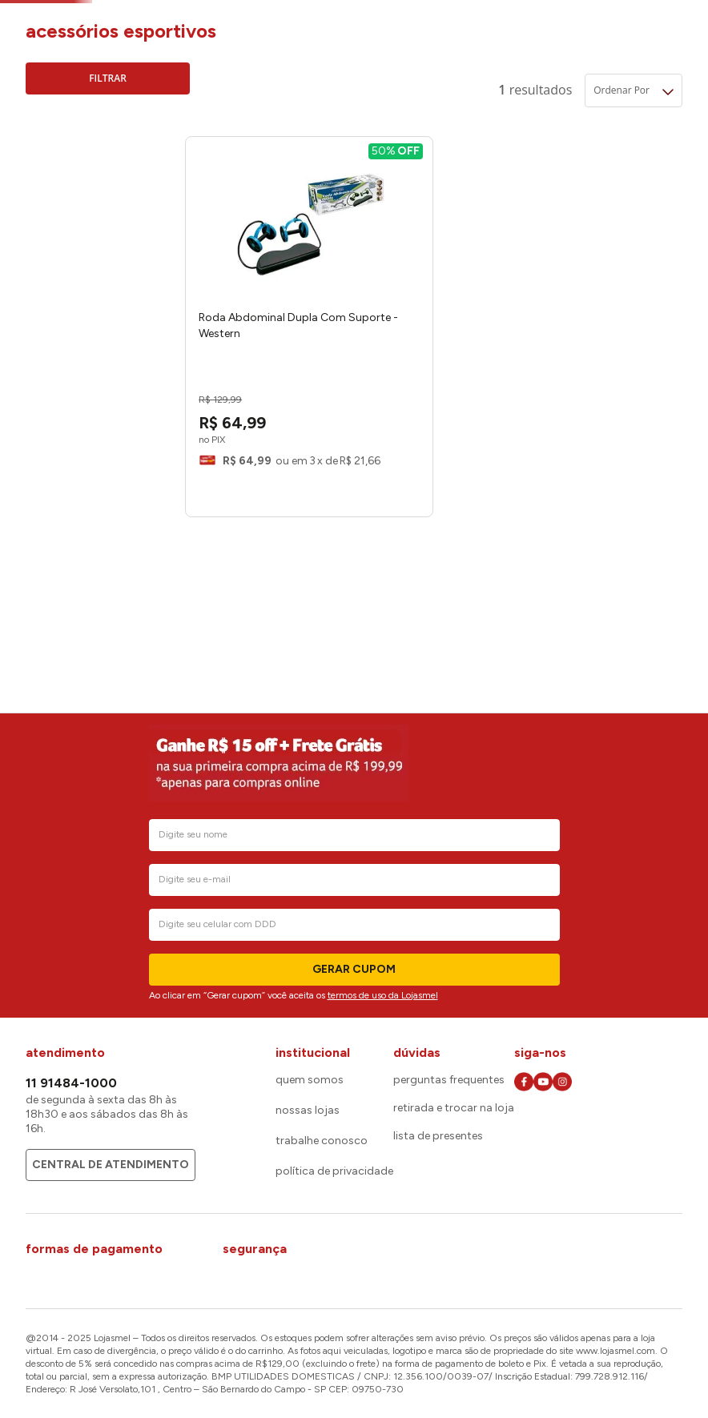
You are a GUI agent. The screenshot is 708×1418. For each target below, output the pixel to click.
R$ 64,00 (79, 305)
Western (71, 201)
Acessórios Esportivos (307, 18)
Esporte (220, 18)
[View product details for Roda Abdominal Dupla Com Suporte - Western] (266, 366)
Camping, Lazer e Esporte (124, 18)
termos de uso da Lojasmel (383, 995)
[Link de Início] (37, 18)
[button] (108, 162)
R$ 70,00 (132, 305)
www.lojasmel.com (615, 1350)
